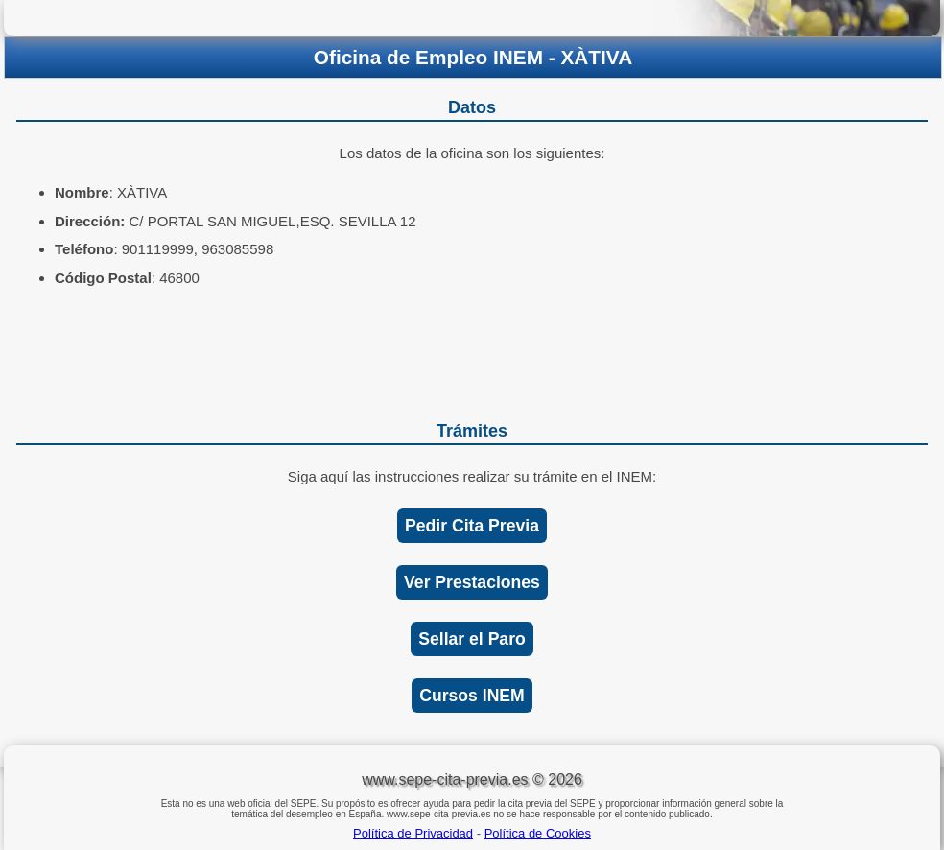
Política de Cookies (537, 833)
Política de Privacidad (413, 833)
